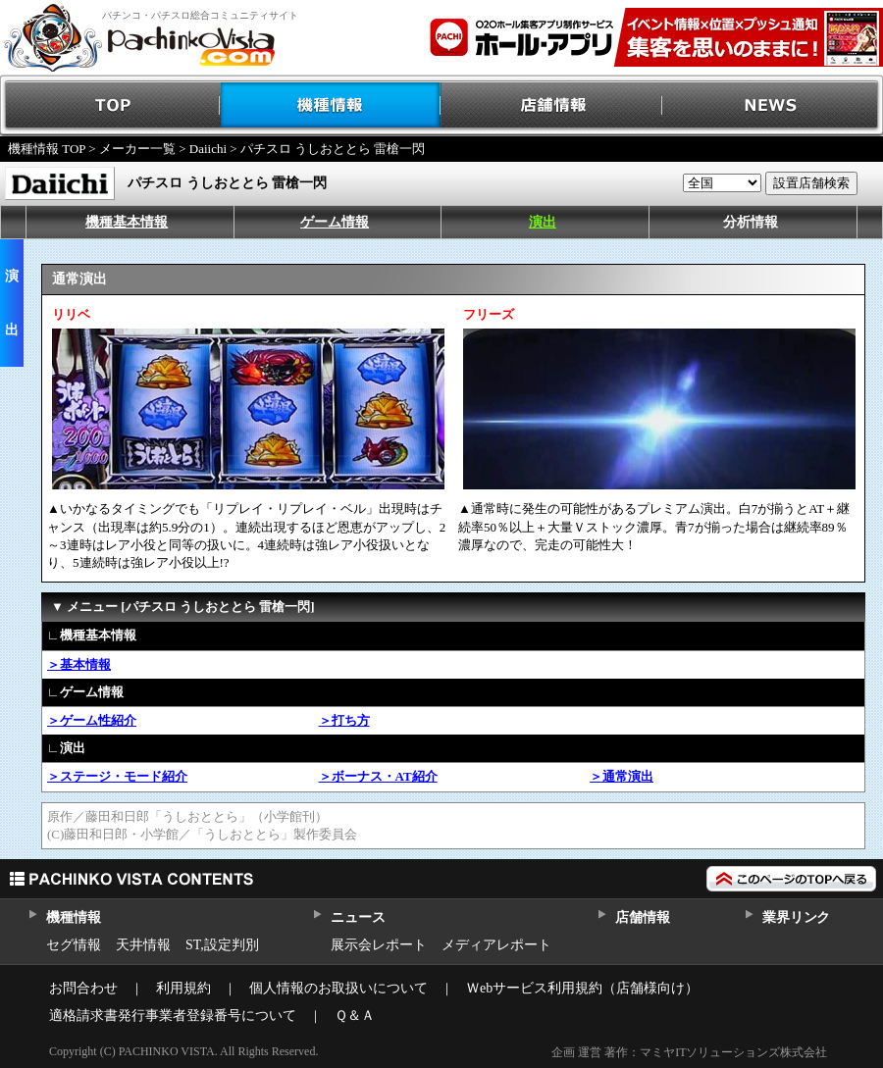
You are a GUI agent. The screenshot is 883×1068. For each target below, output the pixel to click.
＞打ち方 (344, 720)
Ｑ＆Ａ (355, 1015)
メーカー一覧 (137, 148)
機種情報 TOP (46, 148)
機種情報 (331, 105)
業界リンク (796, 917)
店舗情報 (552, 105)
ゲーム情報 (334, 222)
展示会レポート (379, 945)
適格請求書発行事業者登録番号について (172, 1015)
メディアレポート (496, 945)
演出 (542, 222)
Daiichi (208, 148)
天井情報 (143, 945)
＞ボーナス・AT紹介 (378, 776)
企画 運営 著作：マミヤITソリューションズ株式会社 (689, 1052)
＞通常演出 (621, 776)
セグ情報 (73, 945)
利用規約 (183, 988)
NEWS (772, 105)
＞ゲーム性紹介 (91, 720)
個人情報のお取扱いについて (338, 988)
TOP (110, 105)
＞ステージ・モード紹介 (117, 776)
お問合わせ (83, 988)
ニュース (358, 917)
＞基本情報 (79, 664)
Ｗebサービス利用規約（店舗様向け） (582, 988)
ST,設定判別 (222, 945)
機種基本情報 (126, 222)
